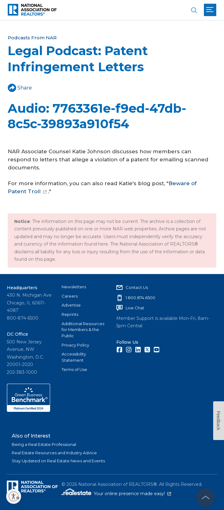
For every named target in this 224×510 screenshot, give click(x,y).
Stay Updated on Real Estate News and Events (58, 460)
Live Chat (135, 307)
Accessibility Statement (74, 357)
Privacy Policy (75, 344)
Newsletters (74, 286)
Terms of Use (74, 369)
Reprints (70, 314)
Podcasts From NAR (32, 38)
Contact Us (137, 287)
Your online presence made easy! (132, 493)
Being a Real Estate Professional (44, 444)
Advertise (71, 305)
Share (20, 88)
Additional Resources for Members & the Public (83, 329)
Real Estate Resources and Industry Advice (54, 452)
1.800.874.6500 (140, 297)
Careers (70, 296)
